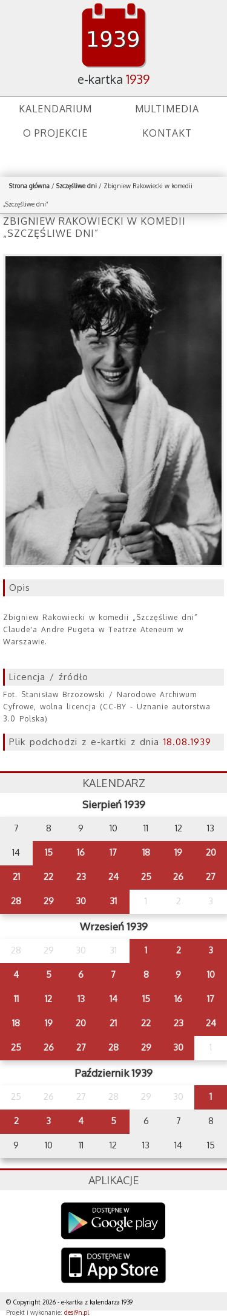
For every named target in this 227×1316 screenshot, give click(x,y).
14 (113, 998)
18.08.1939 (187, 742)
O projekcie (55, 133)
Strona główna (29, 185)
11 (16, 998)
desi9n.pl (76, 1312)
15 (49, 852)
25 (146, 876)
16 (81, 852)
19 (178, 852)
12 (48, 998)
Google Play (113, 1221)
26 (178, 876)
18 (146, 852)
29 (49, 901)
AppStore (113, 1266)
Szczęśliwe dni (76, 185)
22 (48, 876)
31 (113, 901)
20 (211, 852)
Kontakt (167, 133)
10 (211, 974)
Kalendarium (55, 109)
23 (81, 876)
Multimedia (167, 109)
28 (16, 901)
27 (210, 876)
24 (113, 876)
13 (81, 998)
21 (16, 876)
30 (81, 901)
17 (113, 852)
